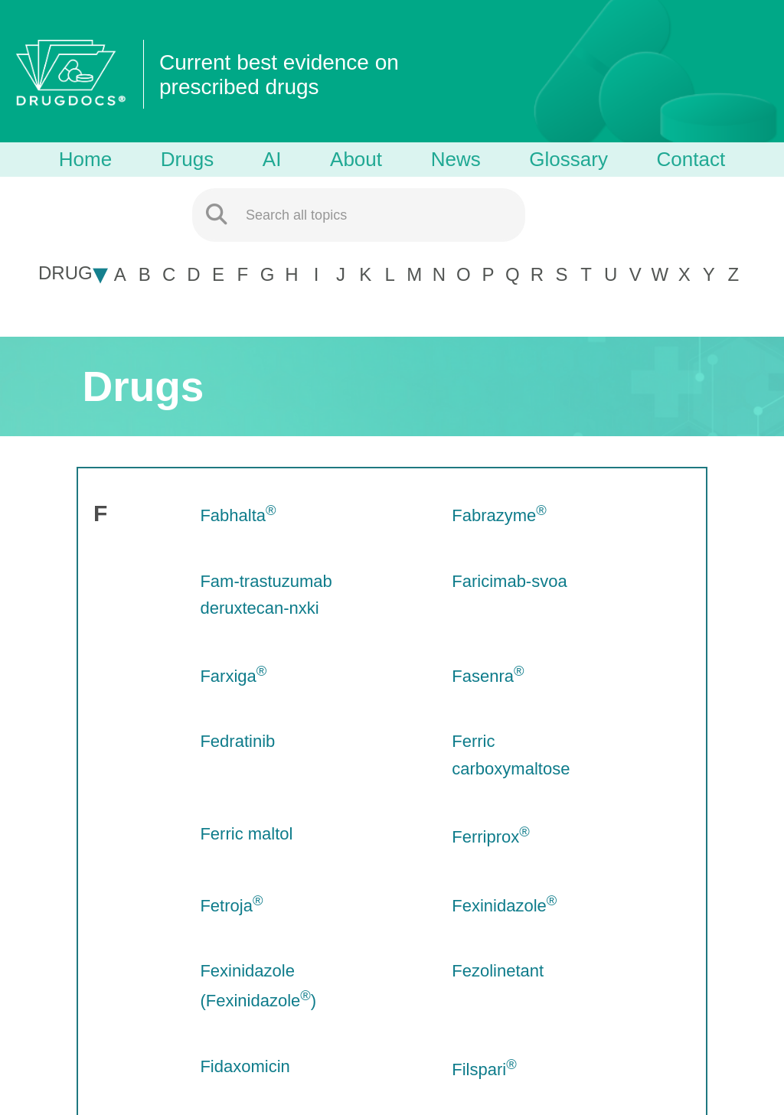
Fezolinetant (498, 970)
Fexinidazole (504, 905)
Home (85, 159)
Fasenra (488, 676)
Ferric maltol (246, 833)
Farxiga (233, 676)
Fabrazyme (499, 515)
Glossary (568, 159)
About (356, 159)
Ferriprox (491, 836)
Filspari (484, 1069)
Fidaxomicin (244, 1066)
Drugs (187, 159)
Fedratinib (237, 741)
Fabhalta (238, 515)
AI (272, 159)
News (456, 159)
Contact (691, 159)
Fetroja (231, 905)
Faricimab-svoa (509, 581)
